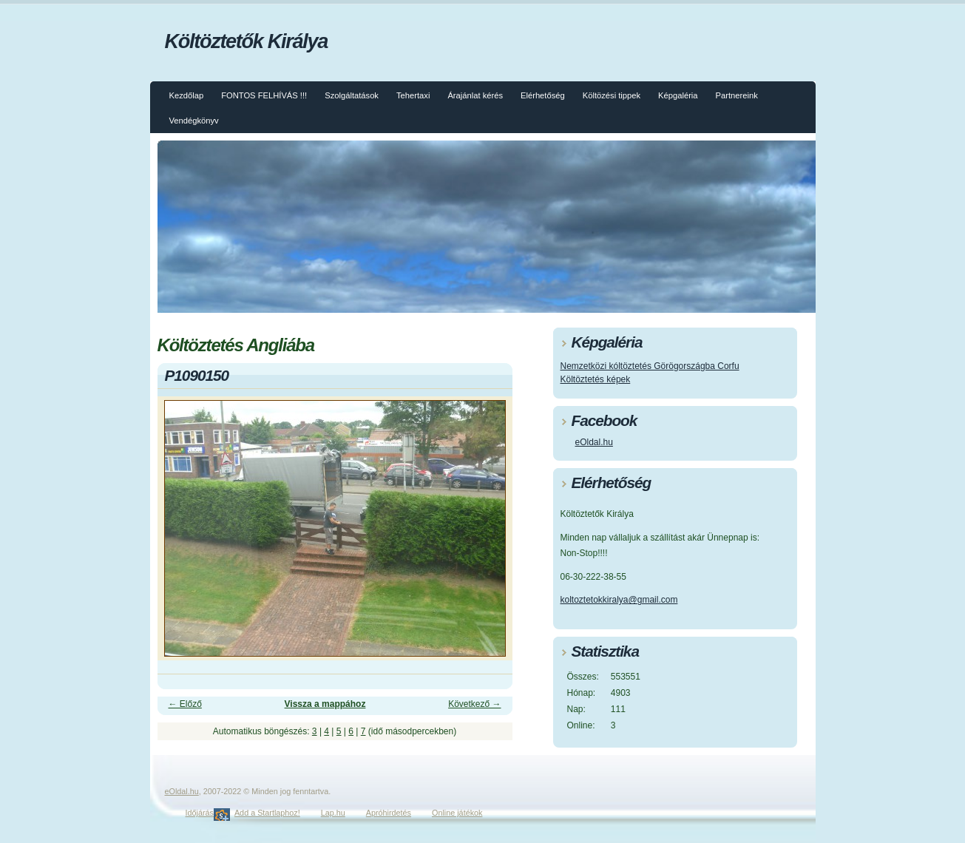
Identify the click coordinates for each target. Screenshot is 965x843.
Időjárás (200, 812)
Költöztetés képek (596, 379)
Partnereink (737, 95)
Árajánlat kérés (475, 95)
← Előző (185, 704)
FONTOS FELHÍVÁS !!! (264, 95)
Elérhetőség (543, 95)
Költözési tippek (611, 95)
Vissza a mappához (325, 704)
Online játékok (457, 812)
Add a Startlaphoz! (267, 812)
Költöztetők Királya (246, 41)
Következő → (474, 704)
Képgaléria (678, 95)
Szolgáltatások (352, 95)
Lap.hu (333, 812)
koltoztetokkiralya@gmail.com (619, 600)
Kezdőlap (186, 95)
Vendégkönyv (194, 120)
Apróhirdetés (388, 812)
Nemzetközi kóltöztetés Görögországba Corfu (650, 366)
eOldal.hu (594, 442)
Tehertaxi (413, 95)
